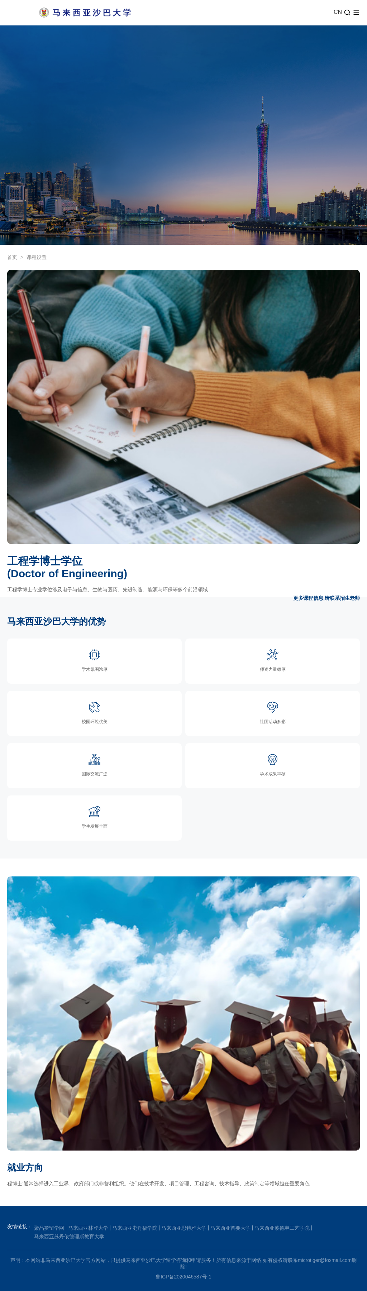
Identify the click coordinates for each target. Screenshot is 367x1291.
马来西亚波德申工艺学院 (282, 1227)
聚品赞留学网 (49, 1227)
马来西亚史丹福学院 (134, 1227)
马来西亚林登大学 (88, 1227)
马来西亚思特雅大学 (183, 1227)
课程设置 (37, 257)
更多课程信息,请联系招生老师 (326, 598)
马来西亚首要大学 (230, 1227)
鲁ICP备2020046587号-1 (183, 1277)
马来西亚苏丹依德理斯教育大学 (69, 1236)
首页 (12, 257)
